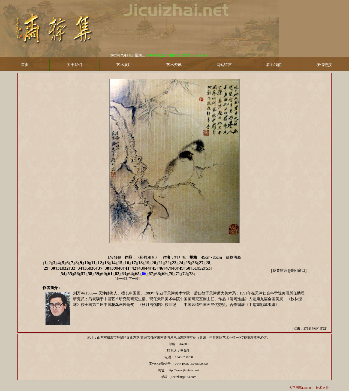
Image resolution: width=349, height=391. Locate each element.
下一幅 (134, 279)
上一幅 (121, 279)
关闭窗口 (297, 271)
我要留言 (280, 271)
